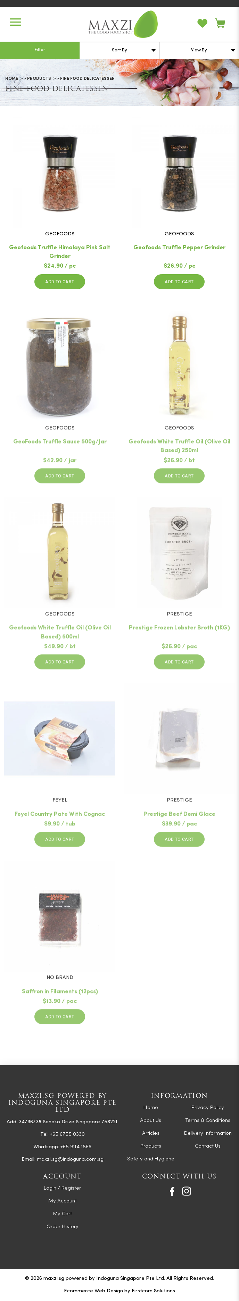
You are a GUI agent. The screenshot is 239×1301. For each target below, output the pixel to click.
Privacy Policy (207, 1107)
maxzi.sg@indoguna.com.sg (70, 1159)
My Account (62, 1201)
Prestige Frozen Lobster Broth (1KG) (179, 649)
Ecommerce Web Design (93, 1291)
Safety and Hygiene (150, 1159)
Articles (150, 1133)
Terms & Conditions (207, 1120)
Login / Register (62, 1188)
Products (39, 79)
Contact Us (208, 1146)
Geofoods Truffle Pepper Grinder (179, 248)
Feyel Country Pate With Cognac (60, 835)
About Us (150, 1120)
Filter (40, 50)
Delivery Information (208, 1133)
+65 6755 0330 (67, 1134)
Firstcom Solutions (153, 1291)
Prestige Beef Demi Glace (179, 835)
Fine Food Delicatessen (87, 79)
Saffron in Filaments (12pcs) (60, 1013)
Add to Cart (59, 282)
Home (11, 79)
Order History (63, 1226)
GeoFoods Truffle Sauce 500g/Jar (60, 463)
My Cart (62, 1214)
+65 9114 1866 (75, 1147)
